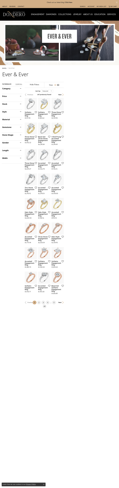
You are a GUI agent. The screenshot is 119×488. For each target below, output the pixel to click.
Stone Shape (7, 135)
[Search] (82, 6)
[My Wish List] (101, 6)
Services (111, 14)
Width (5, 158)
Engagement (37, 14)
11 (78, 414)
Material (6, 119)
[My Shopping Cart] (113, 6)
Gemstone (6, 127)
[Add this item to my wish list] (53, 130)
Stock (4, 104)
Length (5, 150)
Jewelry (77, 14)
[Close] (117, 2)
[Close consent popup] (43, 484)
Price (4, 96)
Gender (5, 143)
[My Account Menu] (91, 6)
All (83, 414)
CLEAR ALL (19, 84)
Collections (64, 14)
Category (6, 88)
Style (4, 112)
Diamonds (51, 14)
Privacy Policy (31, 484)
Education (99, 14)
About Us (88, 14)
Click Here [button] (68, 2)
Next (113, 95)
